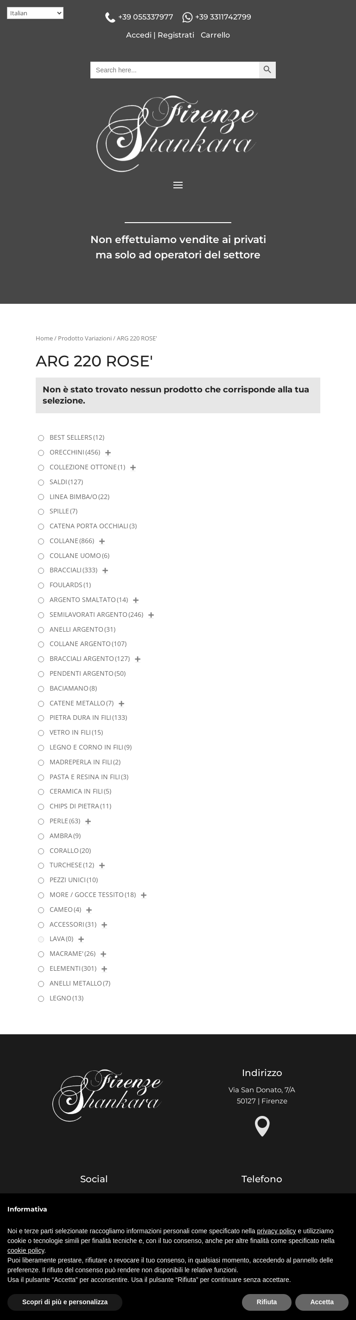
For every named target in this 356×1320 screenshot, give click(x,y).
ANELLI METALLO (80, 983)
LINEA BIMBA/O (79, 496)
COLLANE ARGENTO (88, 643)
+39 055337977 (145, 17)
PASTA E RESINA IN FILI (89, 776)
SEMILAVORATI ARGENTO (96, 614)
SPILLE (63, 510)
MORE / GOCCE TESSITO (93, 894)
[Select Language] (35, 13)
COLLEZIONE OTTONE (87, 466)
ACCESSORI (73, 924)
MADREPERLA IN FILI (85, 761)
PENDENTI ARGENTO (88, 673)
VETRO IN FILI (76, 732)
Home (44, 338)
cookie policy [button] (25, 1250)
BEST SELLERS (77, 437)
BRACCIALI (73, 569)
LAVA (61, 938)
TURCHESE (72, 864)
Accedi (139, 35)
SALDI (66, 481)
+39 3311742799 (223, 17)
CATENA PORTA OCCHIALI (93, 525)
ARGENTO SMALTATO (89, 599)
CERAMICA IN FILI (80, 791)
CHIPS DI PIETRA (80, 805)
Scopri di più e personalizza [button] (65, 1302)
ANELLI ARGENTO (82, 629)
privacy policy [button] (276, 1231)
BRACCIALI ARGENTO (90, 658)
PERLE (65, 820)
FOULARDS (70, 584)
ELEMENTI (73, 968)
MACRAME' (72, 953)
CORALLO (70, 850)
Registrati (176, 35)
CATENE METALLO (82, 702)
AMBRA (65, 835)
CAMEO (65, 909)
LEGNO (66, 997)
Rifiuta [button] (267, 1302)
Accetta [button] (322, 1302)
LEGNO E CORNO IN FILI (91, 747)
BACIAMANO (73, 688)
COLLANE (72, 540)
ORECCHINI (75, 452)
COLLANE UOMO (79, 555)
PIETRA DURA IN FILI (88, 717)
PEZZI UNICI (74, 879)
